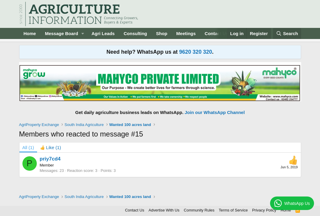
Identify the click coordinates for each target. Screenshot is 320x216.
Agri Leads (103, 33)
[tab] (50, 147)
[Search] (287, 33)
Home (30, 33)
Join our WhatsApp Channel (215, 112)
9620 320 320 (195, 52)
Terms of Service (233, 210)
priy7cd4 (50, 159)
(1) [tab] (28, 147)
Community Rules (199, 210)
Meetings (186, 33)
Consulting (135, 33)
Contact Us (134, 210)
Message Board (61, 33)
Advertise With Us (164, 210)
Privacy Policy (264, 210)
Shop (161, 33)
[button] (83, 33)
